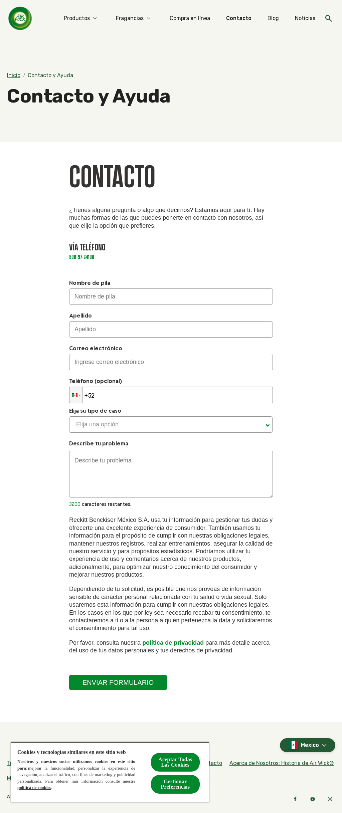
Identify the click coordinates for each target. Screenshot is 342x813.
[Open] (328, 18)
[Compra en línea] (190, 18)
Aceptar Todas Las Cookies (175, 762)
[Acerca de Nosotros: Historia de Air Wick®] (281, 763)
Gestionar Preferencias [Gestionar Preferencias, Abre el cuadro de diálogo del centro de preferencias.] (175, 784)
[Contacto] (238, 18)
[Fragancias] (130, 18)
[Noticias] (305, 18)
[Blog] (273, 18)
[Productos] (77, 18)
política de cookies (34, 787)
